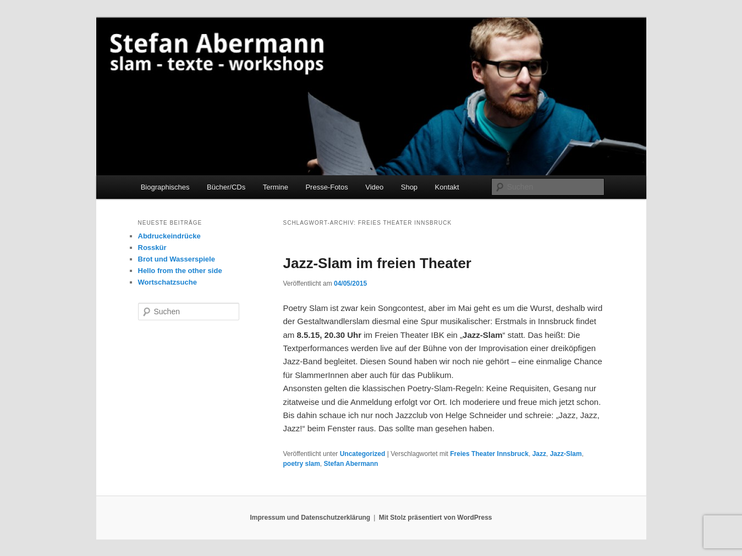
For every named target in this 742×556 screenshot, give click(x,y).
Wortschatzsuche (167, 282)
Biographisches (165, 187)
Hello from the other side (180, 270)
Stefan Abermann (351, 464)
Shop (409, 187)
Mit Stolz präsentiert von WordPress (435, 517)
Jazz (539, 454)
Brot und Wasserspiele (176, 259)
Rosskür (152, 247)
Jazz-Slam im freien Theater (377, 263)
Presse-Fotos (326, 187)
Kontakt (447, 187)
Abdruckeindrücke (169, 236)
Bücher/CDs (226, 187)
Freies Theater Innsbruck (489, 454)
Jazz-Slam (566, 454)
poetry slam (301, 464)
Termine (275, 187)
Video (374, 187)
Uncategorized (363, 454)
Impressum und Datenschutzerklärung (310, 517)
